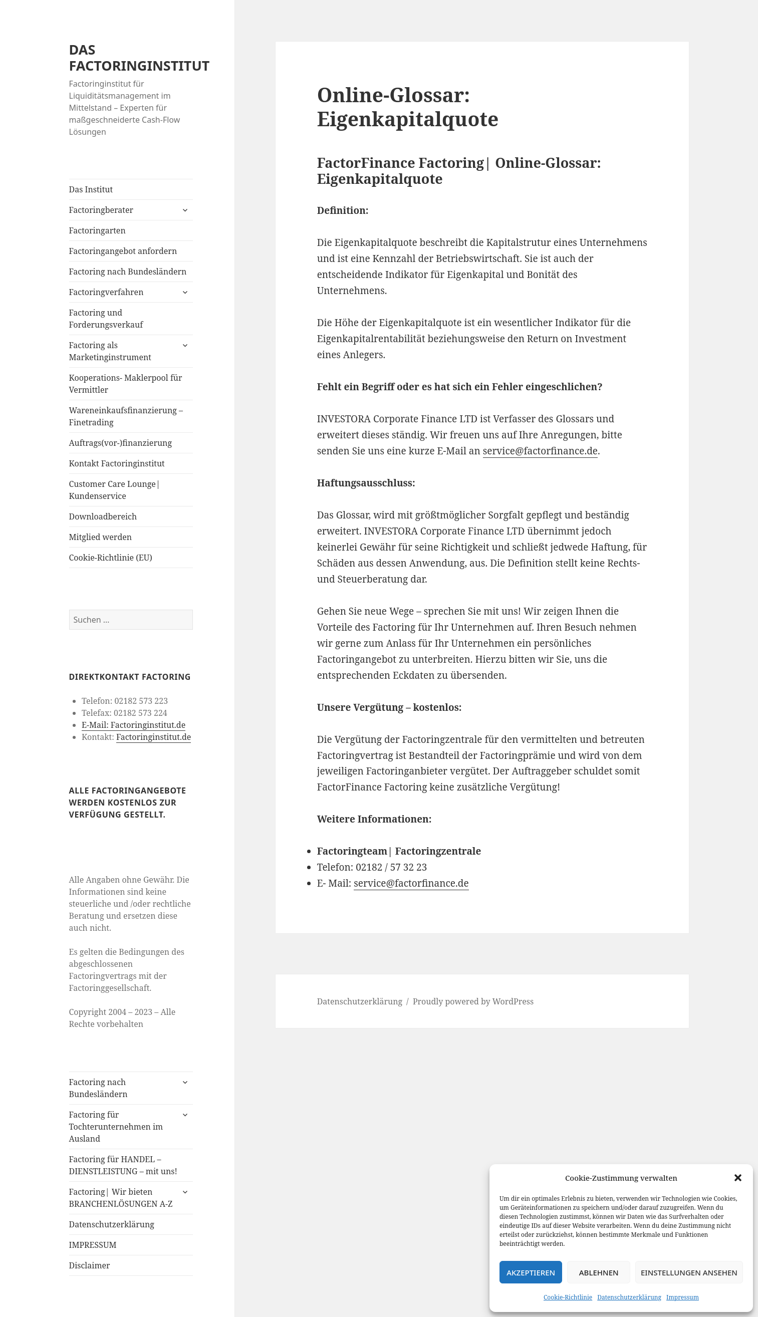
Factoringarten (97, 230)
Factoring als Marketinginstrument (110, 351)
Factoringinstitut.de (153, 736)
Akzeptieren (531, 1272)
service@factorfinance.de (540, 450)
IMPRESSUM (93, 1244)
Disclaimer (89, 1265)
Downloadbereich (103, 516)
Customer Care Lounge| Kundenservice (114, 489)
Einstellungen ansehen (689, 1272)
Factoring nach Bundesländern (128, 271)
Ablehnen (599, 1272)
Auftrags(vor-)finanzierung (120, 442)
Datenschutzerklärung (629, 1297)
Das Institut (91, 189)
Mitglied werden (100, 537)
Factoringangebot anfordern (123, 250)
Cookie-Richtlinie (568, 1297)
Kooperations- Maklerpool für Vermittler (125, 383)
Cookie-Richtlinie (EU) (110, 557)
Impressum (682, 1297)
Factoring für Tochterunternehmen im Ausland (116, 1126)
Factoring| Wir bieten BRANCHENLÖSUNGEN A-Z (121, 1197)
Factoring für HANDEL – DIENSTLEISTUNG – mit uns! (123, 1165)
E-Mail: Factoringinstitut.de (133, 724)
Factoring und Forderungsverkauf (106, 318)
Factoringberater (101, 209)
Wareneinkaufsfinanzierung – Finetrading (126, 416)
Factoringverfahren (106, 292)
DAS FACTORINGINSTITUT (139, 57)
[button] (738, 1178)
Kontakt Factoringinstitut (117, 463)
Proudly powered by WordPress (473, 1001)
